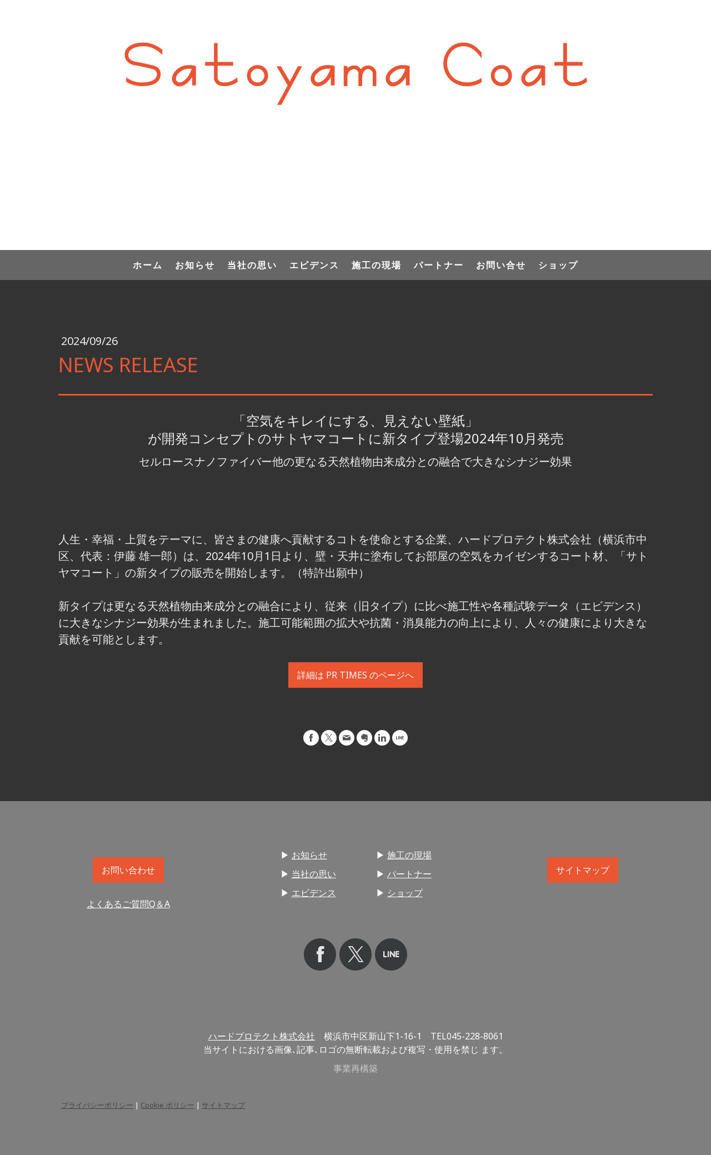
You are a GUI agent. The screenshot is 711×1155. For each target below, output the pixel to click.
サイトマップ (582, 870)
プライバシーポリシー (97, 1105)
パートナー (439, 265)
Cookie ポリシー (167, 1105)
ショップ (558, 265)
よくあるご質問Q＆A (128, 904)
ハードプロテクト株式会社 (261, 1036)
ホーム (148, 265)
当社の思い (252, 265)
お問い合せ (501, 265)
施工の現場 (377, 265)
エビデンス (314, 265)
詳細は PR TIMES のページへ (355, 675)
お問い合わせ (128, 870)
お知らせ (195, 265)
